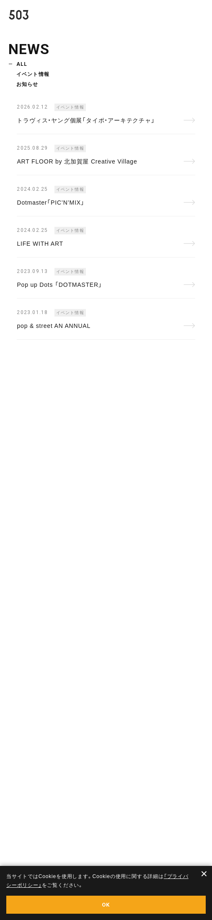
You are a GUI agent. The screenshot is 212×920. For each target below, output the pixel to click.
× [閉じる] (204, 874)
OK (106, 905)
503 (23, 17)
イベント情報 (32, 74)
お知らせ (27, 84)
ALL (22, 64)
